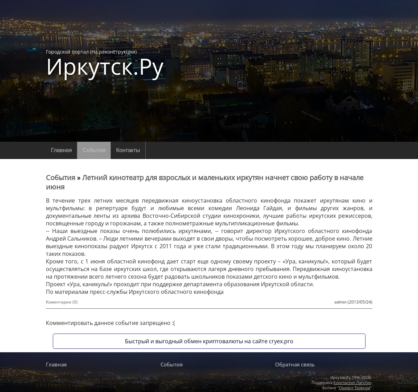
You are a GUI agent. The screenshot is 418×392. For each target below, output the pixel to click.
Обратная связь (295, 364)
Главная (61, 150)
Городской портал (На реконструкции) (105, 62)
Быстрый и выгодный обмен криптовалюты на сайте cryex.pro (209, 341)
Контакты (128, 150)
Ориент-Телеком (354, 387)
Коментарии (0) (62, 302)
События (93, 150)
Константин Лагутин (352, 382)
